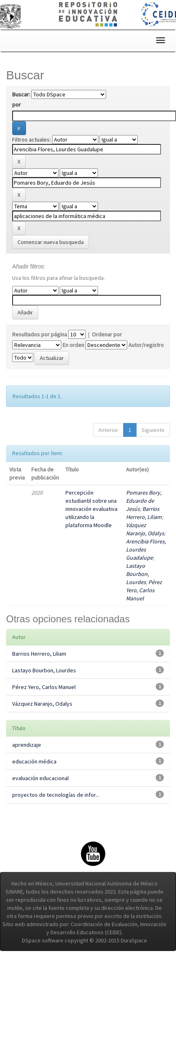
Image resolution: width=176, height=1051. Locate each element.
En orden (73, 345)
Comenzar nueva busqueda (50, 242)
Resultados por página (39, 334)
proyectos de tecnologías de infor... (55, 794)
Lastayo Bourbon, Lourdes (137, 574)
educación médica (34, 761)
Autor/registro (146, 345)
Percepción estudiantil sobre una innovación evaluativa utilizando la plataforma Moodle (91, 509)
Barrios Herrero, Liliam (39, 653)
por (16, 104)
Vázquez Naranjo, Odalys (42, 703)
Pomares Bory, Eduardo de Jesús (143, 500)
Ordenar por (107, 334)
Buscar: (21, 94)
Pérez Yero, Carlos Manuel (144, 590)
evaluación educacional (40, 778)
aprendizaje (26, 744)
